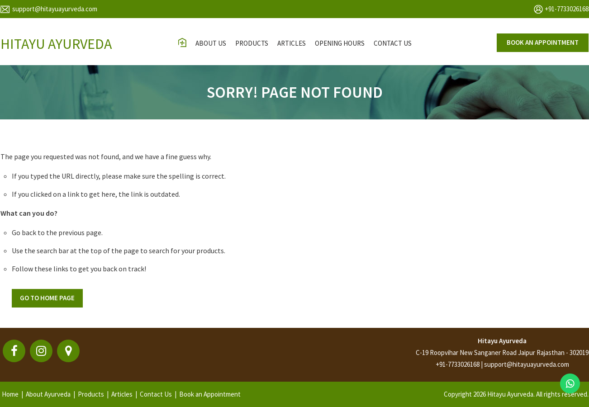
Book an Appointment (210, 394)
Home (10, 394)
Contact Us (156, 394)
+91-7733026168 (567, 9)
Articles (291, 43)
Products (251, 43)
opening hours (340, 43)
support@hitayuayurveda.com (54, 9)
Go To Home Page (47, 297)
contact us (393, 43)
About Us (210, 43)
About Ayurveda (48, 394)
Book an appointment (543, 42)
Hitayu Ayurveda (502, 340)
